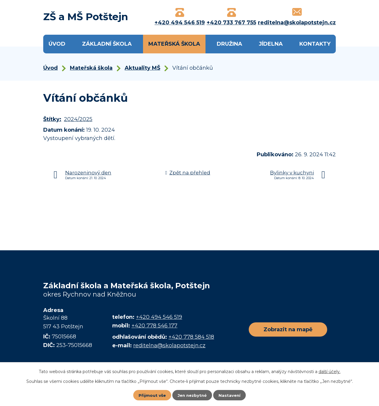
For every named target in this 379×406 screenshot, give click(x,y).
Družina (229, 44)
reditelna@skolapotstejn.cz (169, 345)
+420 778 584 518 (191, 337)
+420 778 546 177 (154, 325)
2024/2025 (78, 119)
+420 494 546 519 (159, 317)
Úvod (57, 44)
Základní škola (107, 44)
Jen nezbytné (192, 395)
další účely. (330, 371)
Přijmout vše (151, 395)
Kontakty (314, 44)
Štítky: (52, 119)
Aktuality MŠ (142, 68)
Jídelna (271, 44)
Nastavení (231, 395)
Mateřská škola (174, 44)
